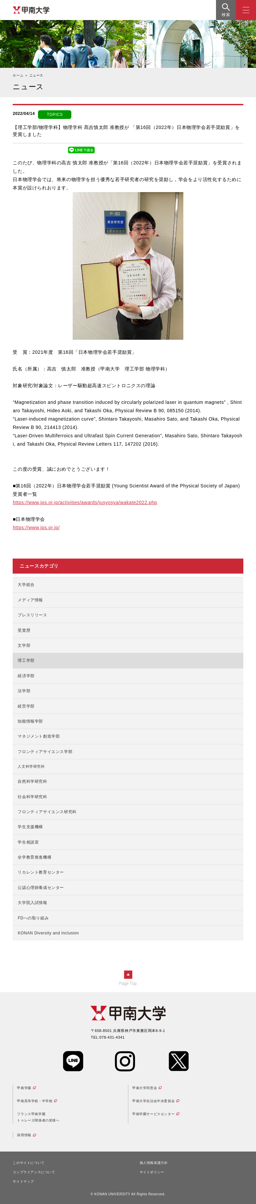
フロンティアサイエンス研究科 (47, 811)
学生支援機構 (30, 826)
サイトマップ (23, 1181)
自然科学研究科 (32, 781)
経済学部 (26, 675)
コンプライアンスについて (34, 1172)
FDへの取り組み (33, 918)
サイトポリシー (152, 1172)
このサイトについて (28, 1163)
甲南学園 (24, 1088)
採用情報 (24, 1135)
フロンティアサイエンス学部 (45, 751)
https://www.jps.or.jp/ (36, 527)
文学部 (24, 645)
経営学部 (26, 706)
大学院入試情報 (32, 902)
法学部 (24, 691)
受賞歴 (24, 630)
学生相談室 (28, 842)
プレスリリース (32, 615)
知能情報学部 (30, 721)
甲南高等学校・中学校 (34, 1101)
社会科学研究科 (32, 796)
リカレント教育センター (41, 872)
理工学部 (26, 660)
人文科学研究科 (31, 766)
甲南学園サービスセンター (153, 1114)
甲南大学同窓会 (144, 1088)
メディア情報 (30, 600)
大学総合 (26, 584)
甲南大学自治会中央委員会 (153, 1101)
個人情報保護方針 (154, 1163)
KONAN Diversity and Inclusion (48, 933)
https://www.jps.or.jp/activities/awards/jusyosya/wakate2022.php (85, 502)
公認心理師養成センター (41, 887)
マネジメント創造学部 (39, 736)
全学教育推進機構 (34, 857)
